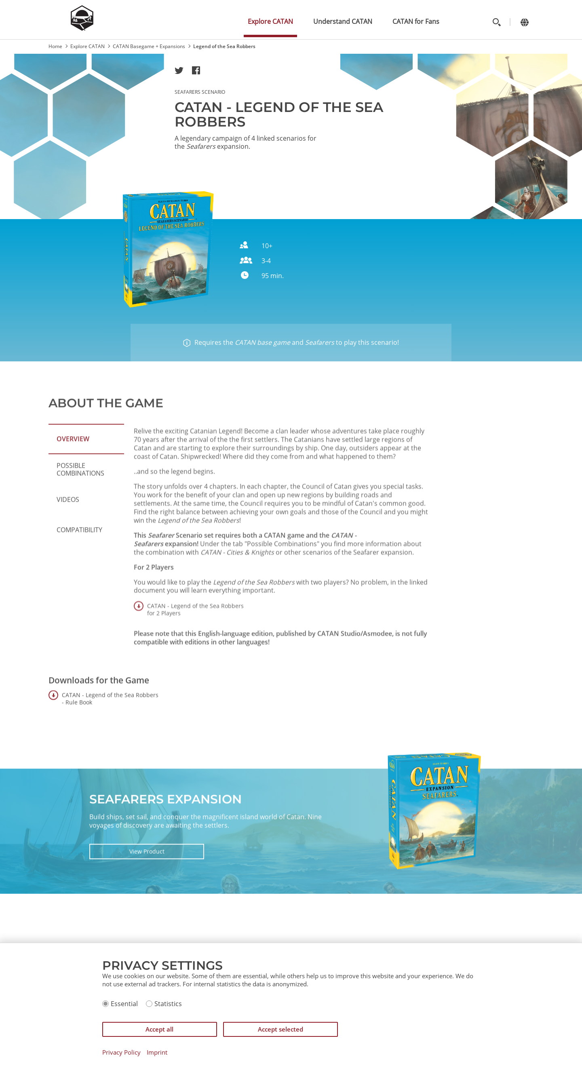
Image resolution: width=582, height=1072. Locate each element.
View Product (146, 884)
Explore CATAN (270, 21)
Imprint (157, 1052)
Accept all (159, 1029)
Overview (73, 471)
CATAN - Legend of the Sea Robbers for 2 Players (195, 675)
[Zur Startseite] (82, 28)
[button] (179, 70)
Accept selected (280, 1029)
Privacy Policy (121, 1052)
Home (55, 46)
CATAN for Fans (415, 21)
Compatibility (79, 562)
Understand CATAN (342, 21)
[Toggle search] (496, 22)
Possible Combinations (80, 502)
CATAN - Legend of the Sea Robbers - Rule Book (110, 731)
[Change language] (524, 22)
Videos (68, 532)
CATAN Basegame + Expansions (149, 46)
